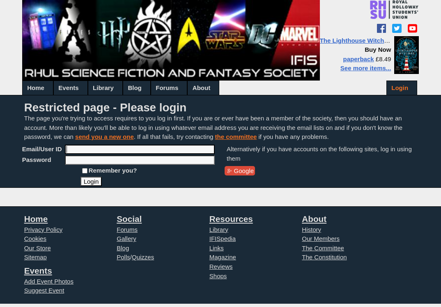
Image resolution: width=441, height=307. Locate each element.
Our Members (321, 238)
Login (399, 87)
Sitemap (35, 257)
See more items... (365, 68)
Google (244, 170)
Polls (123, 257)
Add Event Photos (49, 281)
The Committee (323, 248)
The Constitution (324, 257)
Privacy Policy (43, 229)
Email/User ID (42, 148)
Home (35, 87)
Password (36, 159)
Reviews (221, 266)
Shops (218, 275)
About (201, 87)
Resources (231, 219)
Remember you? (113, 170)
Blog (134, 87)
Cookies (35, 238)
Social (129, 219)
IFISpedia (222, 238)
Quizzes (143, 257)
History (311, 229)
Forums (167, 87)
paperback (358, 58)
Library (103, 87)
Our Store (37, 248)
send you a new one (104, 136)
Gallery (126, 238)
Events (68, 87)
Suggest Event (44, 290)
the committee (236, 136)
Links (216, 248)
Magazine (222, 257)
